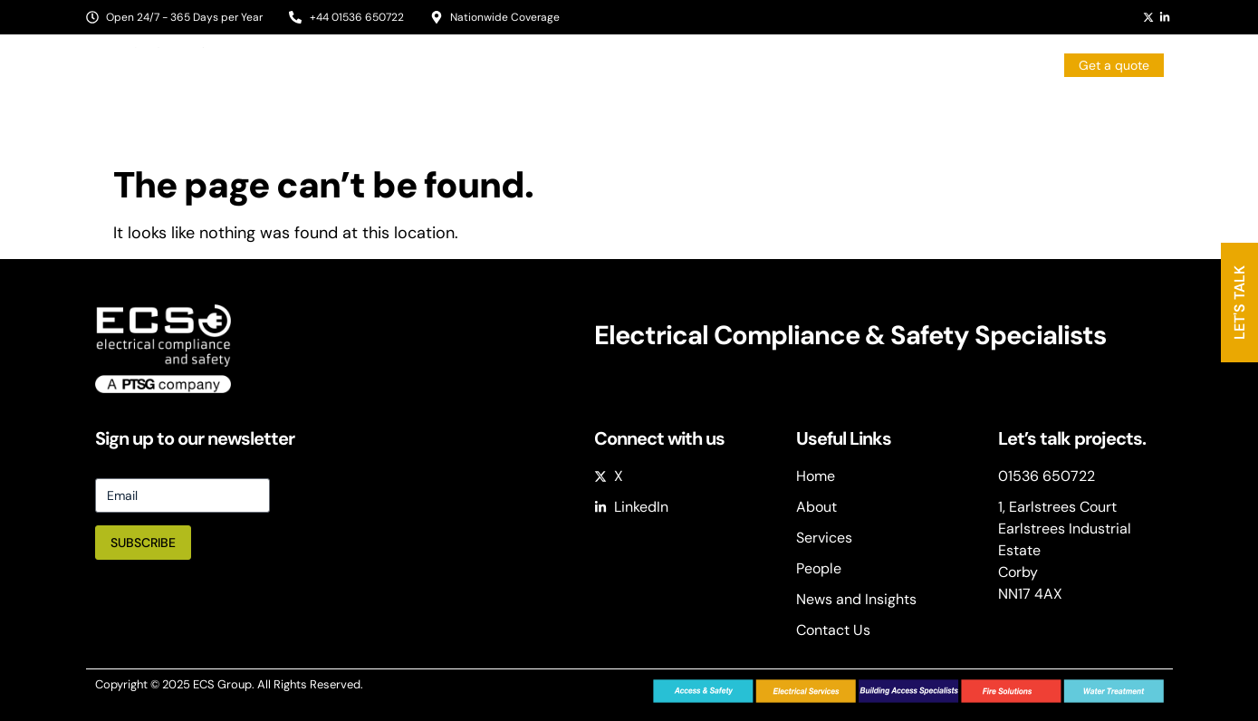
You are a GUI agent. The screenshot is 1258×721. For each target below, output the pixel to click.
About (512, 112)
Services (702, 113)
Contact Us (1130, 112)
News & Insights (896, 112)
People (793, 112)
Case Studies (1021, 112)
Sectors (597, 113)
